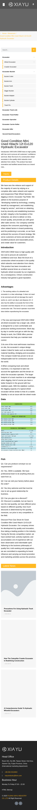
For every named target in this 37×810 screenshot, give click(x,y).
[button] (3, 4)
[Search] (34, 50)
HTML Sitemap (7, 790)
